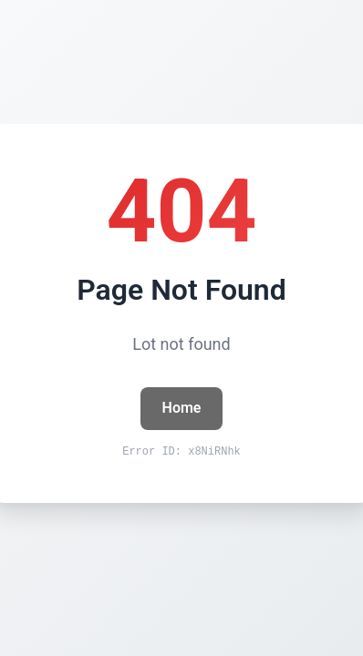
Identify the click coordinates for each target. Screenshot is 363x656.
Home (182, 407)
